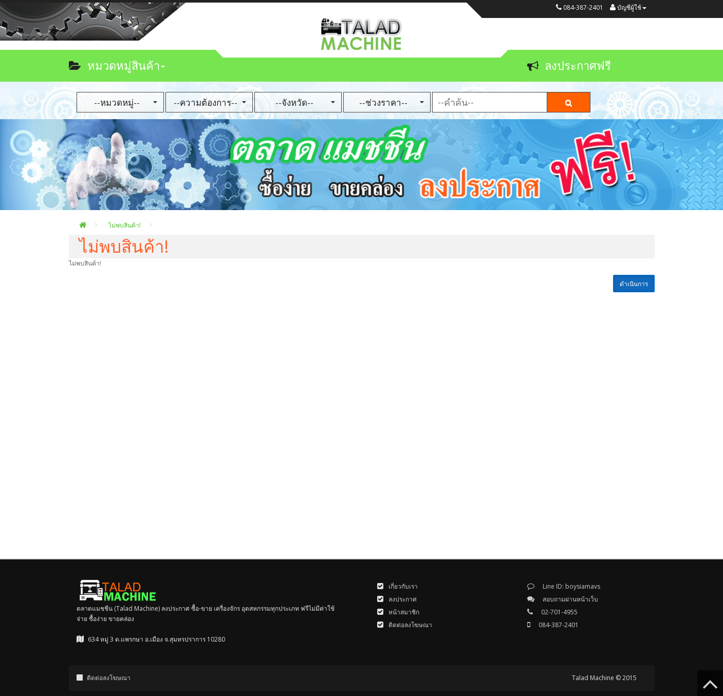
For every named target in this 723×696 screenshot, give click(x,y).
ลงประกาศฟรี (569, 65)
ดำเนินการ (634, 283)
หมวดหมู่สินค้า (117, 65)
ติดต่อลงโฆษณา (109, 677)
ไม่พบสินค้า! (124, 225)
